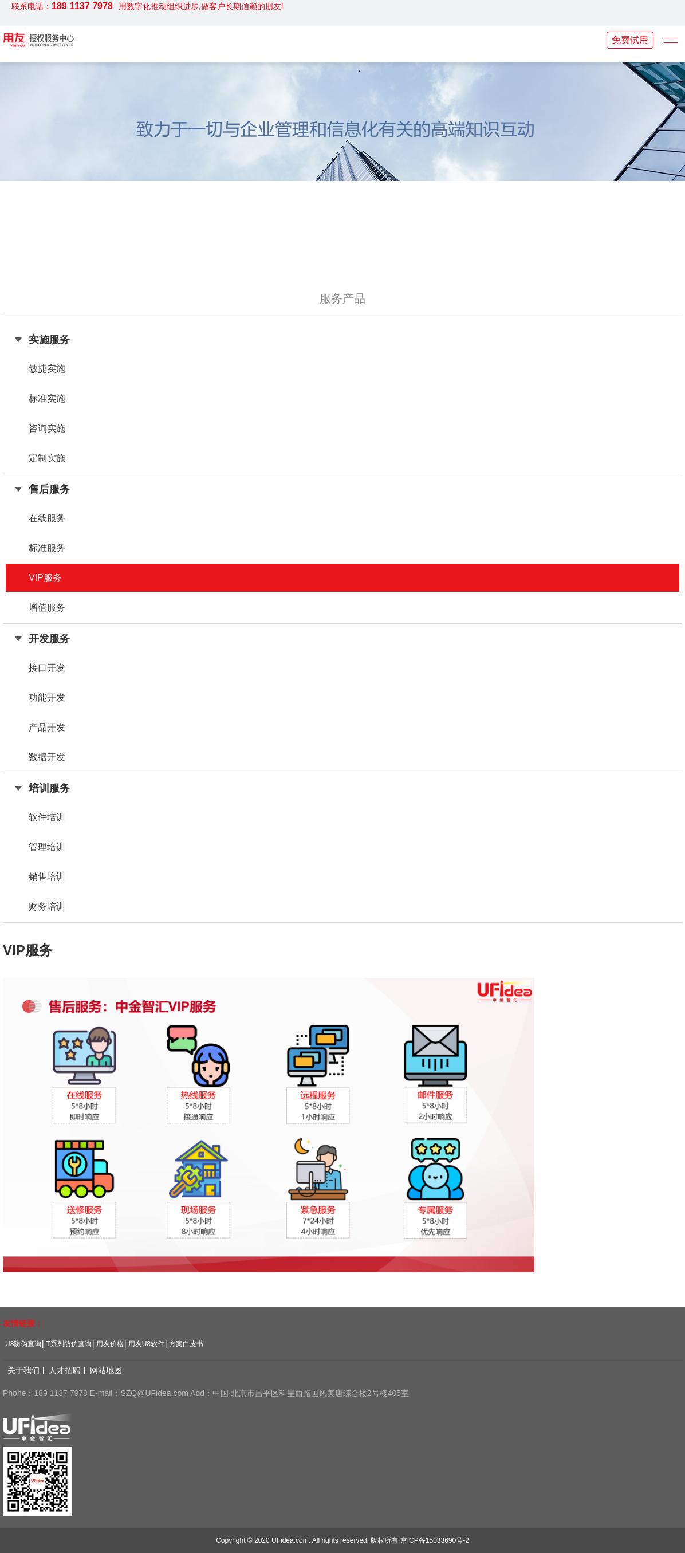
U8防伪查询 (23, 1344)
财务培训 (47, 906)
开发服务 (49, 638)
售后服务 (49, 489)
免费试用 (630, 40)
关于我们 (23, 1370)
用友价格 (110, 1344)
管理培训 (47, 847)
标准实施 (47, 398)
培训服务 (49, 788)
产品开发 (47, 727)
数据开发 (47, 757)
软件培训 (47, 817)
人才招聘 (65, 1370)
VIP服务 (45, 578)
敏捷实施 (47, 368)
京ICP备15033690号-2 (434, 1540)
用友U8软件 (146, 1344)
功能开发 (47, 697)
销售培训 (47, 877)
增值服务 (47, 607)
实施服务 (49, 339)
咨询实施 (47, 428)
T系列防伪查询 (68, 1344)
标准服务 (47, 548)
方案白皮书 (186, 1344)
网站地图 (106, 1370)
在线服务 (47, 518)
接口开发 (47, 668)
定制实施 (47, 458)
